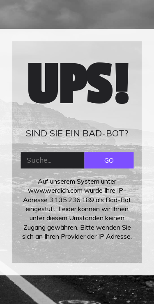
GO (109, 160)
